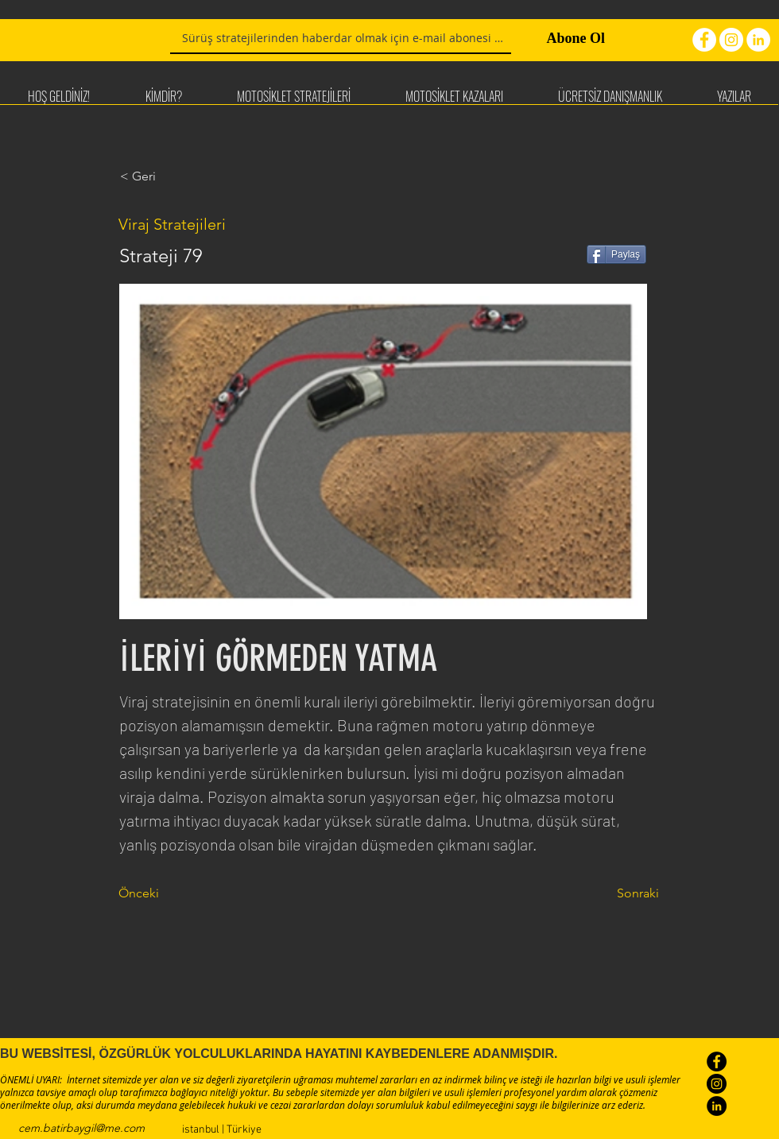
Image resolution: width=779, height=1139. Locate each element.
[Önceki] (170, 893)
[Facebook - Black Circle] (717, 1061)
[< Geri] (172, 176)
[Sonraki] (619, 893)
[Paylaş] (616, 254)
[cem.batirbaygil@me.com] (81, 1129)
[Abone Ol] (562, 39)
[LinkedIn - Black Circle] (717, 1106)
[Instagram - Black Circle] (717, 1084)
